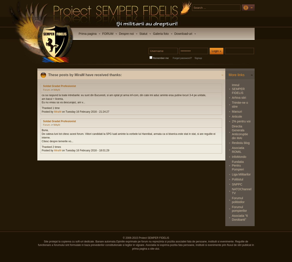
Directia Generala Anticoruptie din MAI (240, 132)
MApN (56, 89)
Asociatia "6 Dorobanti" (240, 217)
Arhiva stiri (239, 97)
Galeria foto (161, 33)
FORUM (107, 33)
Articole (237, 116)
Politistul (237, 179)
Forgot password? (182, 58)
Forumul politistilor (238, 200)
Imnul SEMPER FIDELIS (238, 89)
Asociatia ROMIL (238, 150)
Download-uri (183, 33)
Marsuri (237, 111)
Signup (198, 58)
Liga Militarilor (241, 174)
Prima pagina (88, 33)
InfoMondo (239, 157)
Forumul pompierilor (239, 209)
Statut (143, 33)
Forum (46, 89)
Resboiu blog (241, 143)
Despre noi (126, 33)
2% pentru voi (241, 121)
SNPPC (237, 184)
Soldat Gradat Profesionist (59, 86)
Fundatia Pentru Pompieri (238, 165)
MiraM (57, 111)
